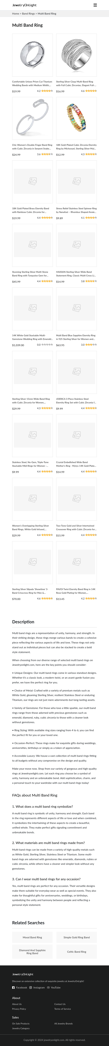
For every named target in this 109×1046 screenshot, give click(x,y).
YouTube (56, 987)
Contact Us (59, 1004)
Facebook (21, 987)
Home (15, 13)
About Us (17, 1004)
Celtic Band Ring (76, 951)
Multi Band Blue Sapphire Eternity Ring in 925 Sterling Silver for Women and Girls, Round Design (75, 339)
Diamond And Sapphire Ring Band (32, 952)
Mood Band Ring (32, 937)
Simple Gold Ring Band (77, 937)
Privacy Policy (19, 1008)
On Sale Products (21, 1023)
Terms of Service (62, 1008)
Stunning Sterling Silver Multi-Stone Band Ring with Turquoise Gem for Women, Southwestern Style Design (30, 275)
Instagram (39, 987)
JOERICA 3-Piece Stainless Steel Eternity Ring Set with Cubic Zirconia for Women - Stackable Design (76, 402)
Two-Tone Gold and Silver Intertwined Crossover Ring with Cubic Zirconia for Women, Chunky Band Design (75, 529)
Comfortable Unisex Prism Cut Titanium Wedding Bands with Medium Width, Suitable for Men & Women (32, 85)
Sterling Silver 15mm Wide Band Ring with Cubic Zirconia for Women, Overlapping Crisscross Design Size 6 (31, 402)
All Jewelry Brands (63, 1023)
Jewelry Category (21, 1028)
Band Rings (28, 13)
